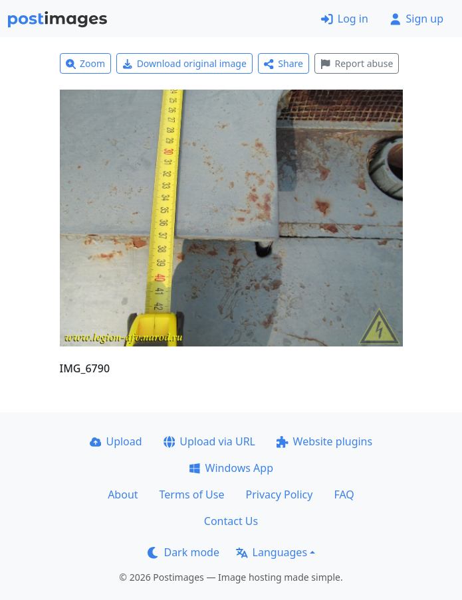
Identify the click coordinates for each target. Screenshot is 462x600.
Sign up (416, 18)
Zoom (86, 63)
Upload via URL (209, 441)
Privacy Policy (278, 494)
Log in (344, 18)
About (123, 494)
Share (283, 63)
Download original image (184, 63)
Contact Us (231, 521)
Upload (116, 441)
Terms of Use (192, 494)
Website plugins (324, 441)
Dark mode (183, 552)
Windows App (231, 468)
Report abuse (356, 63)
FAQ (344, 494)
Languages (271, 552)
